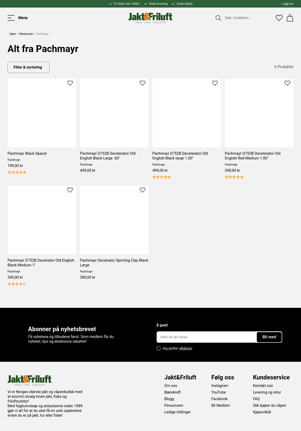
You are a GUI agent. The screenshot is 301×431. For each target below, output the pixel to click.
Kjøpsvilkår (262, 412)
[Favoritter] (279, 17)
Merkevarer (26, 34)
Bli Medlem (220, 405)
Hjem (12, 34)
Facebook (219, 399)
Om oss (170, 385)
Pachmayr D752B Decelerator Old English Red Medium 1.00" (252, 155)
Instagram (219, 385)
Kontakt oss (263, 385)
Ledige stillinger (177, 412)
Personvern (173, 405)
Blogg (169, 399)
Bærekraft (172, 392)
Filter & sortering (27, 67)
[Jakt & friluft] (150, 17)
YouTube (218, 392)
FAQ (256, 399)
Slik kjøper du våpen (269, 405)
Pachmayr (14, 160)
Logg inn (287, 3)
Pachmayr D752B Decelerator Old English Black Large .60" (107, 155)
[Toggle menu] (18, 17)
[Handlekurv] (289, 17)
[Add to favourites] (70, 82)
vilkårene (185, 348)
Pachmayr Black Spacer (27, 153)
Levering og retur (267, 392)
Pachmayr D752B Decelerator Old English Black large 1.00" (180, 155)
